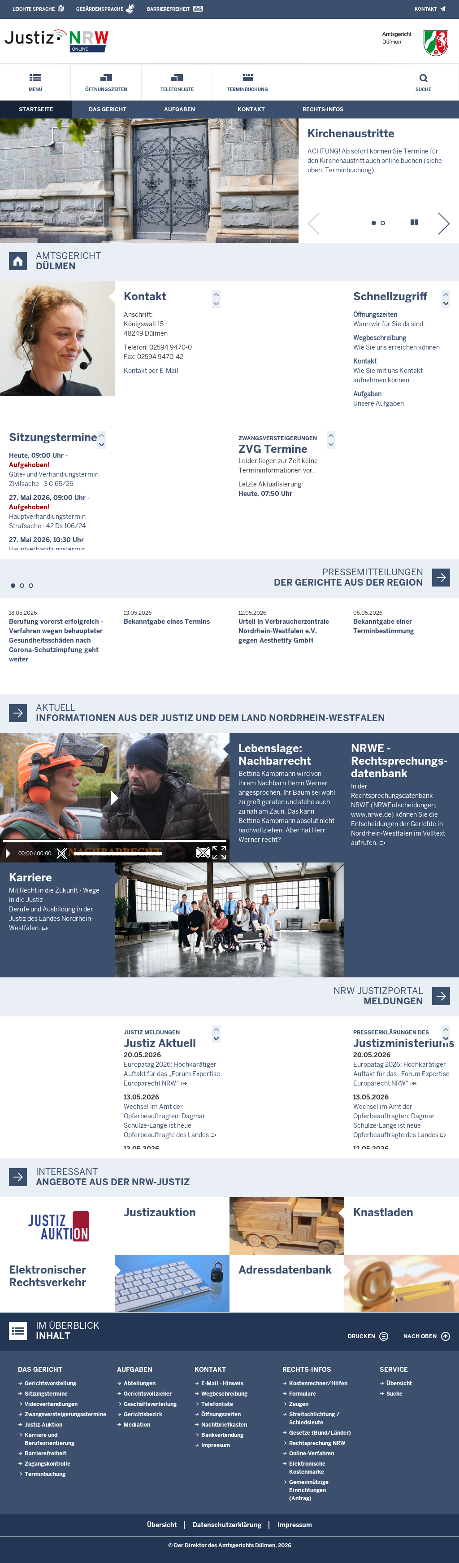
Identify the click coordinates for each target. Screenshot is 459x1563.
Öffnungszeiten (106, 89)
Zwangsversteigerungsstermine (65, 1414)
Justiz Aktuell (160, 1039)
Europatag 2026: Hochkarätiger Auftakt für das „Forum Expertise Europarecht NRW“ (172, 1073)
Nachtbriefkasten (224, 1424)
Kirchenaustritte (350, 133)
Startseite (36, 109)
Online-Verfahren (311, 1453)
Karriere (30, 877)
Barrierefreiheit (168, 9)
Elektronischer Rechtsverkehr (47, 1276)
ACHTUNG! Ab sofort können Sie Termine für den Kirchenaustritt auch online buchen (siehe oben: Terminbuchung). (374, 160)
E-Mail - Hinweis (222, 1383)
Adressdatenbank (285, 1270)
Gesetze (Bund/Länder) (320, 1432)
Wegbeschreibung (224, 1393)
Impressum (215, 1445)
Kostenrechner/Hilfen (318, 1383)
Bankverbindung (222, 1435)
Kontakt (426, 9)
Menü (35, 89)
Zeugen (298, 1404)
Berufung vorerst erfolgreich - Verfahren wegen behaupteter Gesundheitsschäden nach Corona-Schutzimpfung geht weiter (56, 640)
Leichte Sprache (34, 9)
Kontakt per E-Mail (151, 371)
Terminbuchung (247, 89)
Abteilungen (140, 1383)
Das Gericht (107, 109)
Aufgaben (179, 109)
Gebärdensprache (99, 9)
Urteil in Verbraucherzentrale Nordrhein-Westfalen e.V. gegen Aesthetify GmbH (283, 630)
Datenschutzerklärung (227, 1525)
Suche (423, 89)
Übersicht (399, 1383)
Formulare (302, 1393)
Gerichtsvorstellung (50, 1383)
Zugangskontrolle (47, 1463)
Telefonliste (177, 89)
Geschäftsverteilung (150, 1404)
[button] (374, 221)
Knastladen (383, 1212)
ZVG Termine (277, 445)
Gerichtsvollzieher (148, 1393)
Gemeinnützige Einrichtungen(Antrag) (309, 1490)
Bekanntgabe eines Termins (167, 621)
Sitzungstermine (53, 437)
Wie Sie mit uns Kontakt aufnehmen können (388, 370)
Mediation (137, 1424)
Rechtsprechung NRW (317, 1443)
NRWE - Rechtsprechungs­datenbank (399, 875)
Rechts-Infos (323, 109)
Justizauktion (160, 1212)
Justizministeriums (404, 1039)
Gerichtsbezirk (143, 1414)
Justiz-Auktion (43, 1424)
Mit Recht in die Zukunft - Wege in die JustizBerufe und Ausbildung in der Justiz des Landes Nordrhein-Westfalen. (54, 909)
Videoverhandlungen (51, 1404)
